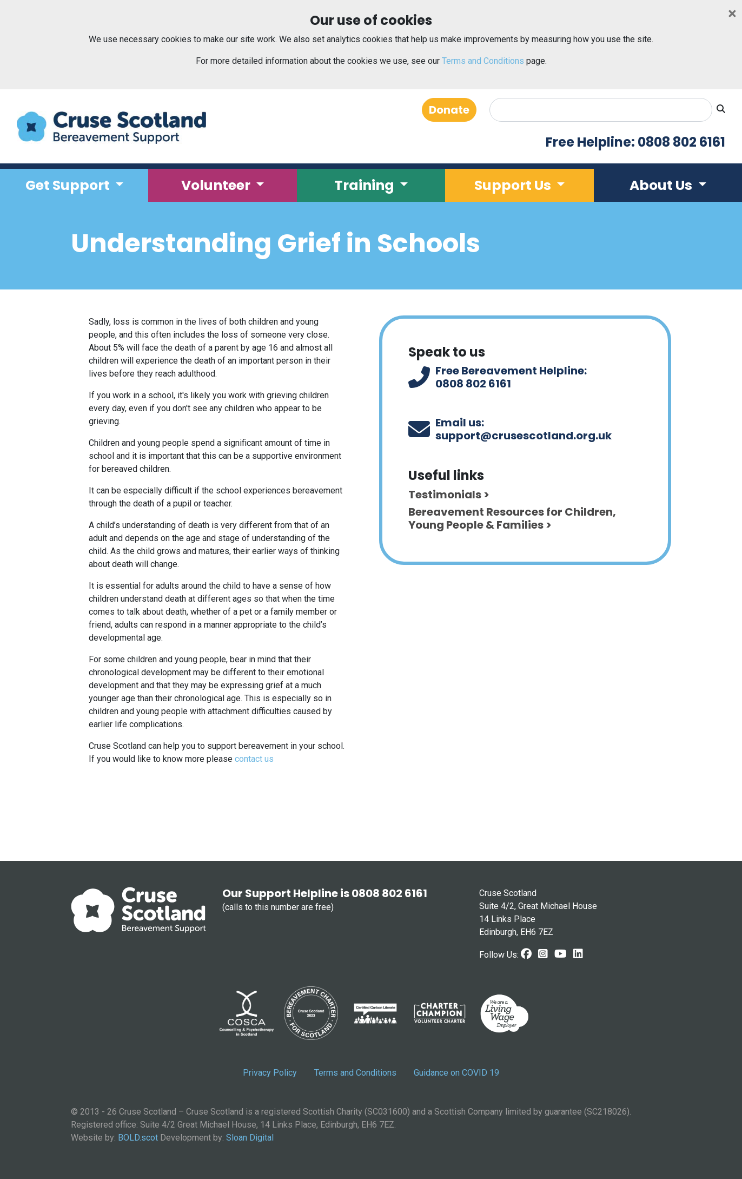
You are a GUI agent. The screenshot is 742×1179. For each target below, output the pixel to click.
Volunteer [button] (217, 185)
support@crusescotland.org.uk (523, 435)
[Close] (732, 13)
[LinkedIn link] (578, 953)
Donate (449, 109)
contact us (254, 759)
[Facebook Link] (526, 953)
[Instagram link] (543, 953)
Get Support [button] (68, 185)
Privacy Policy (270, 1073)
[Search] (600, 110)
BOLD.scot (138, 1137)
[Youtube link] (560, 953)
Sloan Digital (250, 1137)
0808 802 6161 (473, 383)
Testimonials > (448, 494)
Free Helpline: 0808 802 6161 (635, 142)
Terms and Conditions (483, 61)
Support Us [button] (514, 185)
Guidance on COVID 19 (456, 1073)
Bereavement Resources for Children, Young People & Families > (512, 518)
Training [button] (365, 185)
